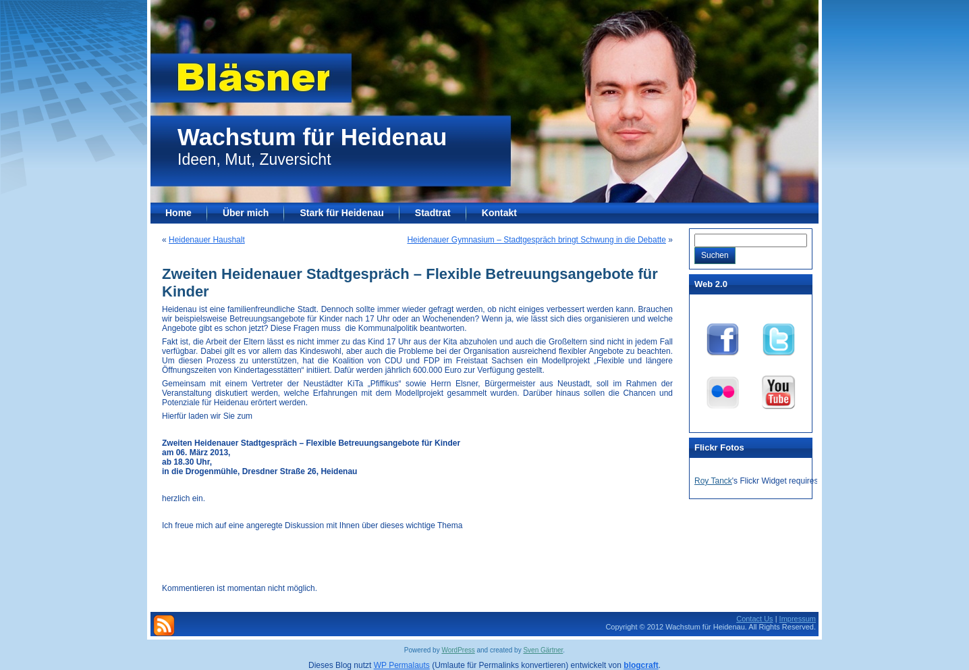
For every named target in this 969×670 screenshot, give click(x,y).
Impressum (797, 619)
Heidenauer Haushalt (207, 239)
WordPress (457, 650)
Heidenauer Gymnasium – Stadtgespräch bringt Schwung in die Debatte (536, 239)
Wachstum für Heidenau (312, 137)
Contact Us (754, 619)
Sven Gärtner (543, 650)
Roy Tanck (713, 481)
